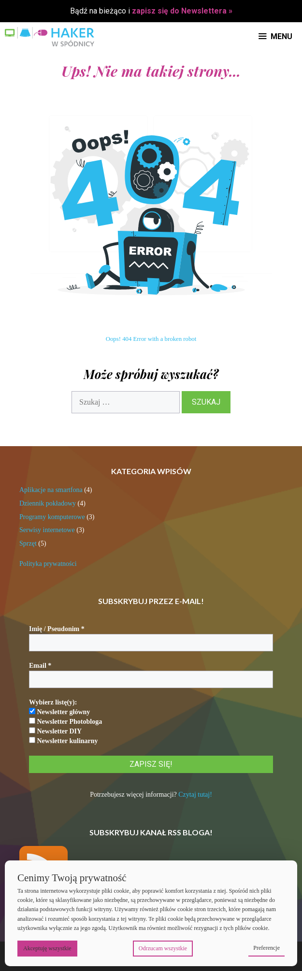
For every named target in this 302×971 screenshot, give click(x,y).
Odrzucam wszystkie (163, 948)
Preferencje (266, 947)
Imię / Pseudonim (57, 629)
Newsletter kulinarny (63, 741)
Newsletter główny (59, 712)
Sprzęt (28, 543)
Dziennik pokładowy (47, 503)
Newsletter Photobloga (65, 721)
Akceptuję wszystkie (47, 948)
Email (40, 665)
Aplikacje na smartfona (51, 489)
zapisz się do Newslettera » (182, 10)
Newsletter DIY (55, 731)
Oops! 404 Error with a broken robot (151, 339)
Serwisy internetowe (47, 530)
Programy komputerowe (52, 517)
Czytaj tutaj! (195, 794)
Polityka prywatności (48, 563)
